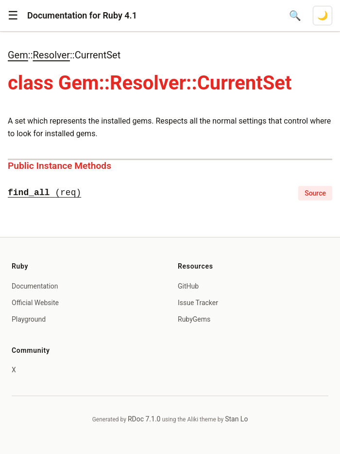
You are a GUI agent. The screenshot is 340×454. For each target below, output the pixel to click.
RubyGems (194, 319)
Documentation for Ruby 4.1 (82, 15)
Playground (29, 319)
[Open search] (295, 15)
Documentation (35, 286)
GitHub (188, 286)
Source (315, 193)
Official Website (35, 303)
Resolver (51, 55)
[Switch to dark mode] (322, 15)
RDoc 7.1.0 (144, 419)
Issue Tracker (198, 303)
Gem (18, 55)
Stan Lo (236, 419)
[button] (13, 15)
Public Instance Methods (59, 165)
